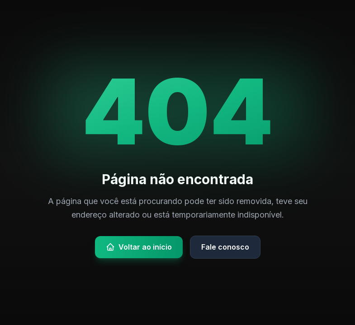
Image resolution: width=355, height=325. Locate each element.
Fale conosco (225, 246)
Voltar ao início (139, 246)
